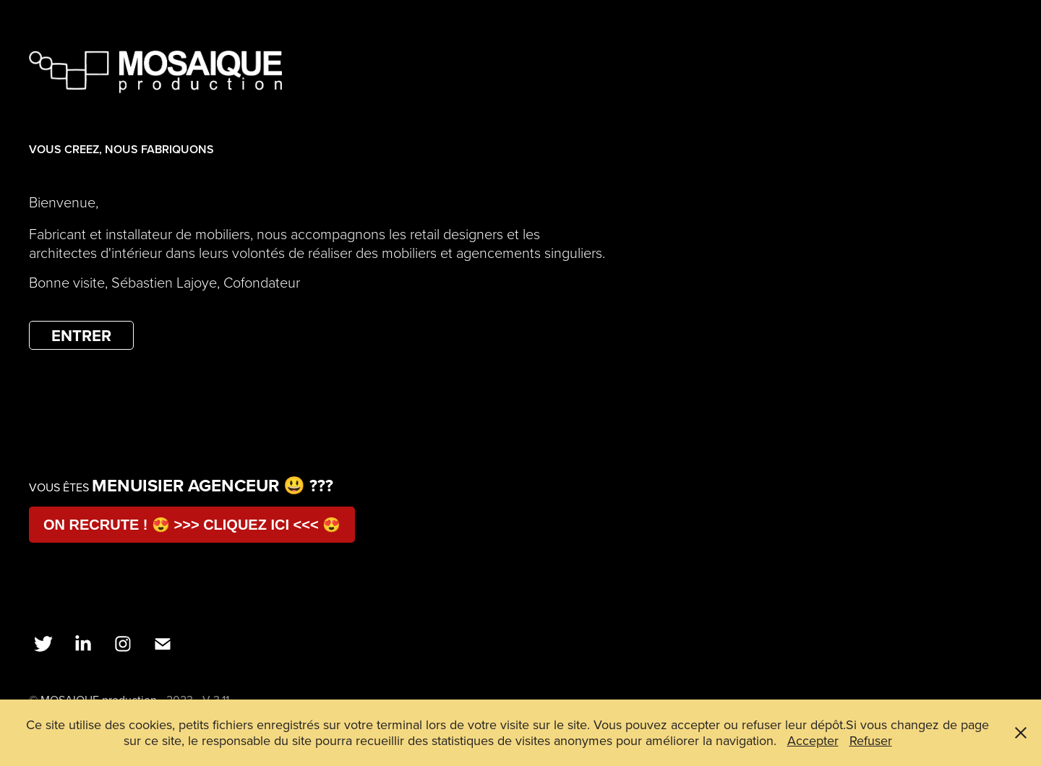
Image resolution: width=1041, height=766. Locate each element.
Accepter (813, 740)
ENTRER (81, 335)
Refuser (870, 740)
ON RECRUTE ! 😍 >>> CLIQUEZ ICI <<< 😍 (191, 525)
